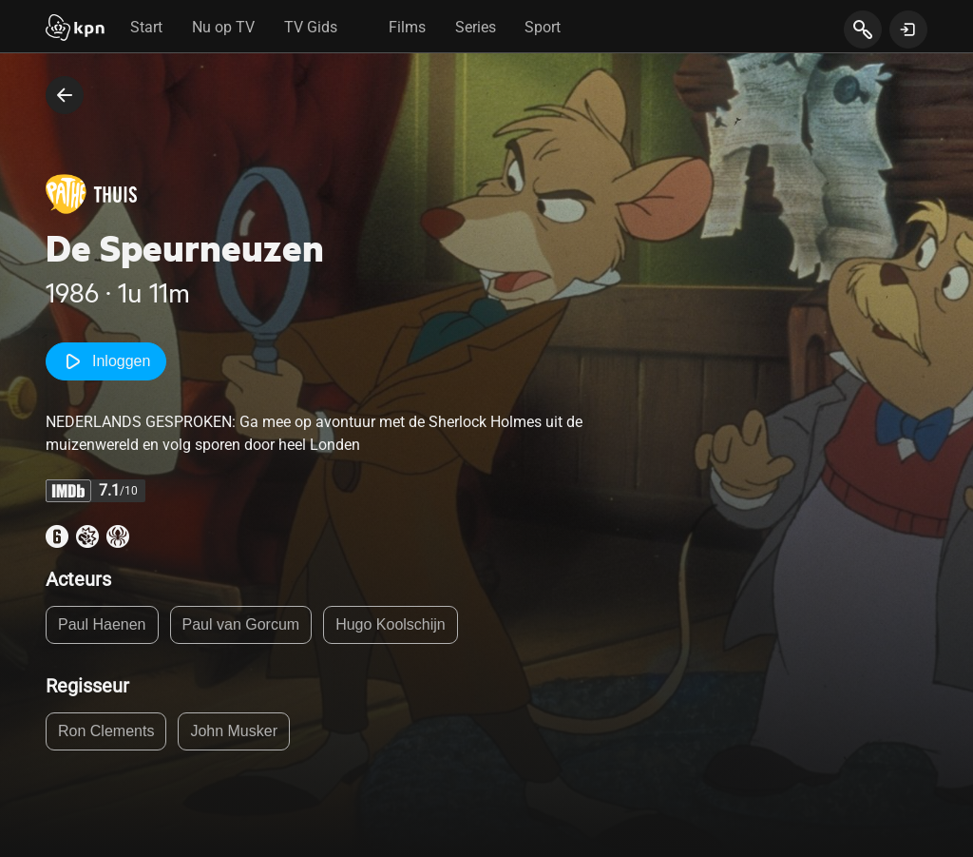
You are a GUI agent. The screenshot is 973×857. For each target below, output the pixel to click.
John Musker (233, 731)
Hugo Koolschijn (390, 624)
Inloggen (106, 361)
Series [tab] (475, 27)
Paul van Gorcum (241, 624)
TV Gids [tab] (310, 27)
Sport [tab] (543, 27)
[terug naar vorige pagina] (65, 95)
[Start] (75, 29)
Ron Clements (106, 731)
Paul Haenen (102, 624)
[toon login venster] (908, 29)
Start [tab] (146, 27)
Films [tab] (407, 27)
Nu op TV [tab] (223, 27)
